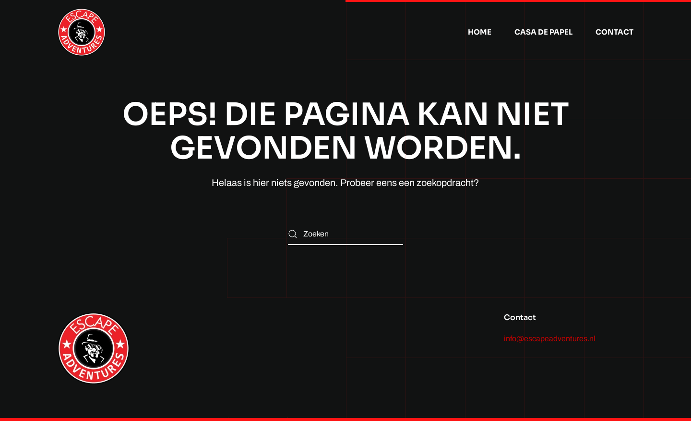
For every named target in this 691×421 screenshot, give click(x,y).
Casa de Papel (543, 32)
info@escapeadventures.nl (550, 338)
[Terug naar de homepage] (82, 32)
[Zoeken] (345, 234)
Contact (614, 32)
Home (479, 32)
